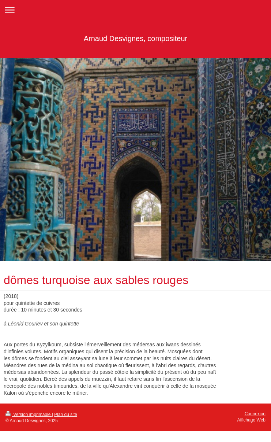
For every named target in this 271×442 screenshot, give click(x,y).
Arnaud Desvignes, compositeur (135, 38)
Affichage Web (251, 420)
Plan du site (65, 414)
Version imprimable (28, 414)
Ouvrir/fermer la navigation (135, 10)
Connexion (255, 413)
